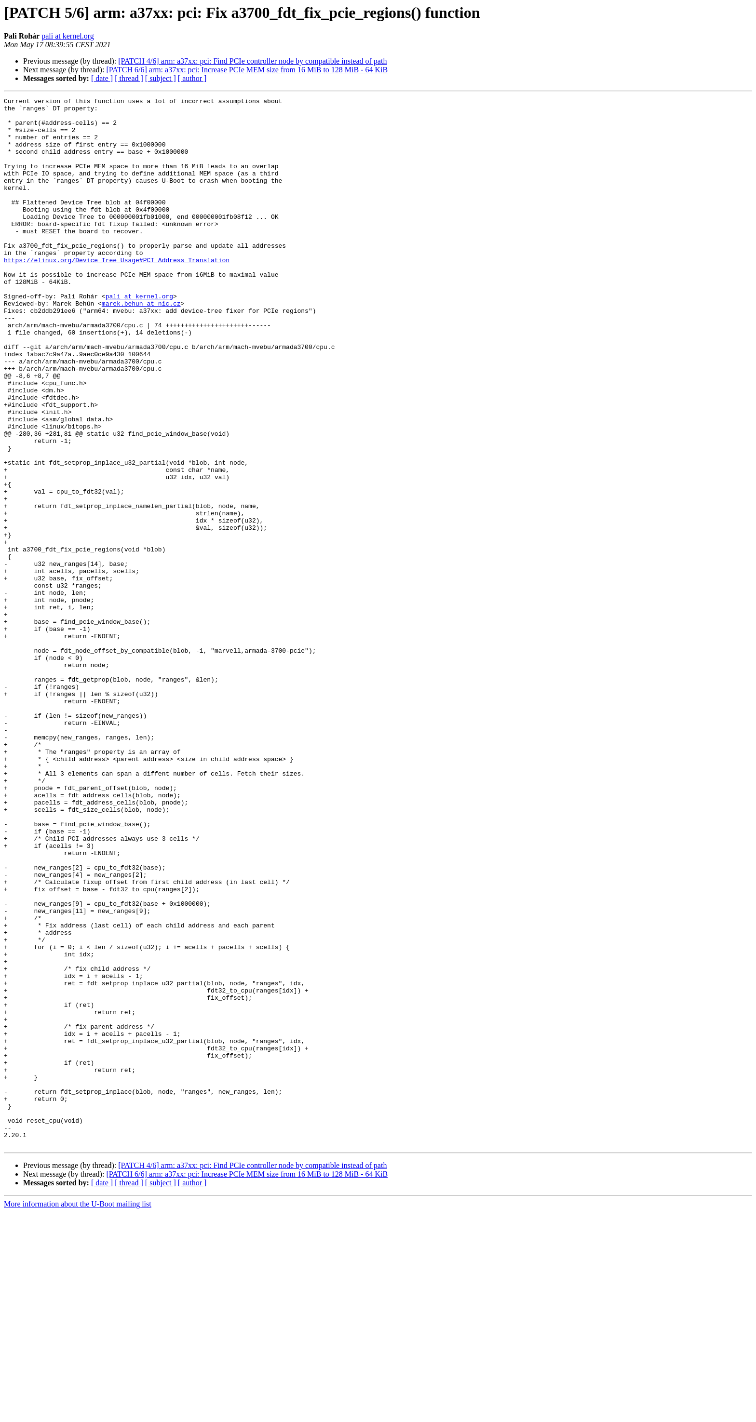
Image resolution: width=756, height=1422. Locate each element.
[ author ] (192, 78)
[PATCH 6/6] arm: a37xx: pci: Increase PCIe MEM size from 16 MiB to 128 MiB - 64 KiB (247, 70)
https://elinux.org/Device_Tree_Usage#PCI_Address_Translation (117, 293)
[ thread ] (129, 78)
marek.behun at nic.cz (141, 345)
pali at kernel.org (67, 36)
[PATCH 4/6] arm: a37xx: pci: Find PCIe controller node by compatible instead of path (252, 61)
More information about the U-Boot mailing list (77, 1413)
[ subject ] (160, 78)
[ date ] (102, 78)
